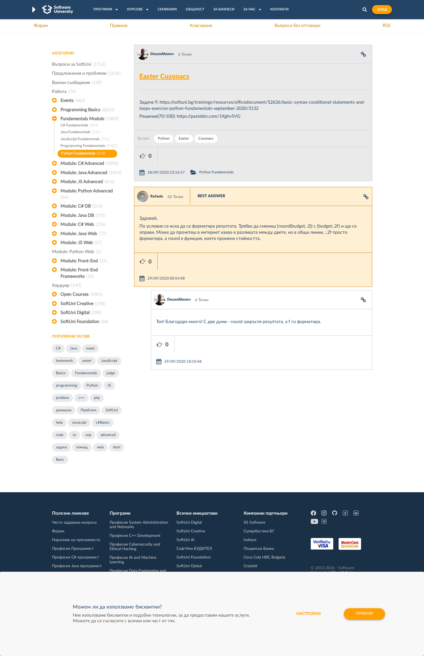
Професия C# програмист (75, 557)
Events (72, 100)
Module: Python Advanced (86, 195)
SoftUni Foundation (84, 322)
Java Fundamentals (80, 132)
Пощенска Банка (259, 549)
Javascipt (79, 423)
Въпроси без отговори (297, 25)
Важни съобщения (77, 83)
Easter (184, 138)
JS (109, 385)
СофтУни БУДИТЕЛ (194, 549)
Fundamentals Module (89, 119)
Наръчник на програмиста (76, 540)
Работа (64, 91)
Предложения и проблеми (86, 73)
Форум (41, 25)
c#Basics (103, 423)
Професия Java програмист (77, 566)
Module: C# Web (82, 224)
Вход (382, 9)
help (59, 423)
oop (88, 435)
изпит (87, 361)
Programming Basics (87, 110)
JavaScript (109, 361)
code (60, 435)
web (100, 447)
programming (66, 385)
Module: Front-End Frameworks (79, 274)
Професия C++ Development (135, 536)
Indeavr (250, 540)
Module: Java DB (82, 215)
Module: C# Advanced (89, 163)
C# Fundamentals (79, 125)
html (116, 447)
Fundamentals (86, 373)
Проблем (88, 410)
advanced (108, 435)
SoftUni (112, 410)
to (74, 435)
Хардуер (66, 285)
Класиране (201, 25)
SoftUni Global (189, 566)
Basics (61, 373)
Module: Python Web (76, 252)
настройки (308, 614)
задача (61, 447)
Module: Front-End (83, 261)
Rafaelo (156, 179)
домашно (63, 410)
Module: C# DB (81, 206)
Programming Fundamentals (88, 146)
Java (73, 348)
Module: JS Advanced (87, 182)
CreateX (250, 566)
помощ (82, 447)
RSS (387, 25)
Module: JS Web (81, 243)
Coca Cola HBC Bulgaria (264, 557)
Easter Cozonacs (164, 76)
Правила (119, 25)
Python (92, 385)
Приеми (364, 614)
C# (58, 348)
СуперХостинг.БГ (259, 531)
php (97, 398)
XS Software (254, 523)
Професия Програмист (73, 549)
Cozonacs (206, 138)
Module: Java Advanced (90, 173)
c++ (81, 398)
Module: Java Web (83, 234)
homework (64, 361)
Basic (60, 460)
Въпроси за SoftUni (78, 64)
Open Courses (81, 294)
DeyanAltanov (162, 54)
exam (90, 348)
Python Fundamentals (83, 153)
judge (110, 373)
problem (62, 398)
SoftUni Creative (82, 304)
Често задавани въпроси (74, 523)
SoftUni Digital (80, 313)
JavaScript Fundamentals (85, 139)
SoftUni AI (185, 540)
